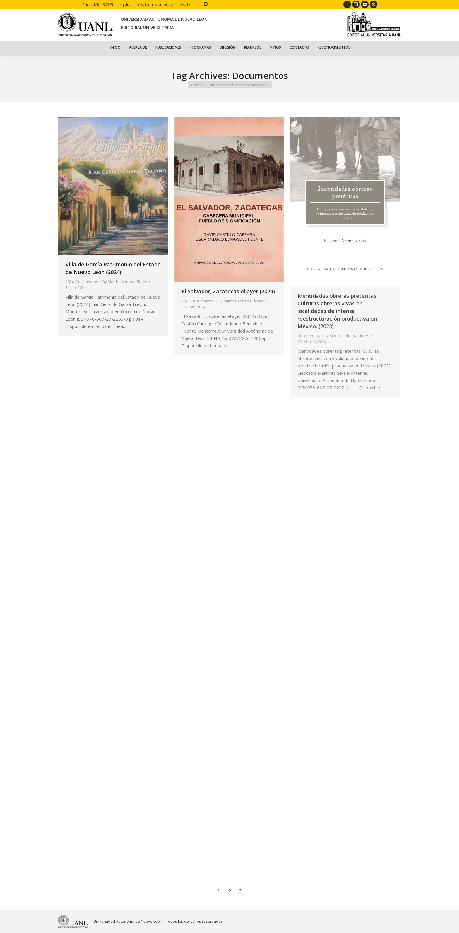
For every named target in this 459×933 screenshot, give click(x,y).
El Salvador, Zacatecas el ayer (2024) (228, 291)
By (124, 281)
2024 (70, 281)
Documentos (87, 281)
